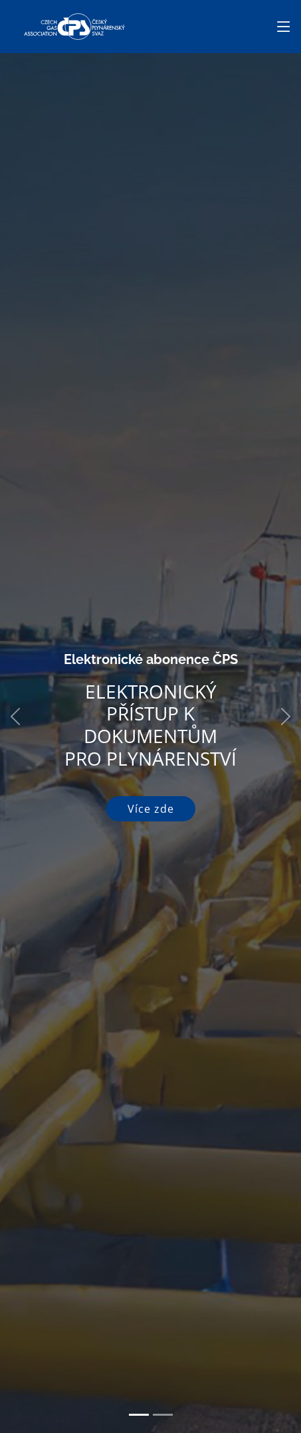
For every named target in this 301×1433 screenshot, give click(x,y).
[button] (15, 716)
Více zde (151, 808)
